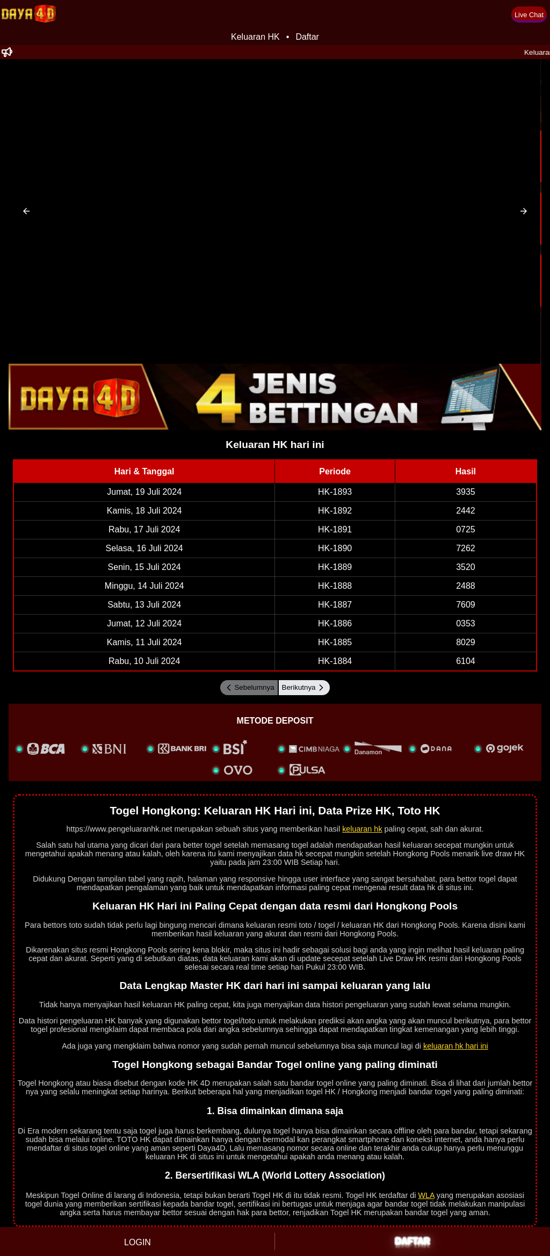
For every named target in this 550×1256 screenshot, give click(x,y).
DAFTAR (412, 1241)
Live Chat (529, 15)
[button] (26, 211)
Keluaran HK (255, 36)
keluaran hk (362, 829)
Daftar (307, 36)
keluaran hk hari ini (455, 1046)
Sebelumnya (248, 687)
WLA (426, 1195)
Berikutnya (304, 687)
